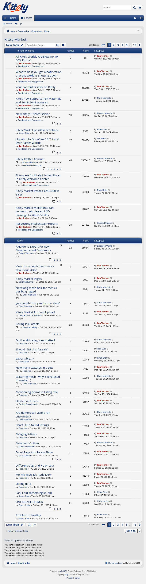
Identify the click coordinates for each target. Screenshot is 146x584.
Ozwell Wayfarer (26, 253)
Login (20, 23)
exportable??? (25, 358)
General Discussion (32, 165)
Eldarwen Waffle (104, 246)
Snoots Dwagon (104, 223)
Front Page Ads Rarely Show (34, 452)
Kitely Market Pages (29, 279)
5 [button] (127, 45)
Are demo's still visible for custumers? (33, 414)
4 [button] (122, 45)
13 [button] (134, 45)
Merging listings (26, 434)
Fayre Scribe (24, 505)
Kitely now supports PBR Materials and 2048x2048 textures (38, 100)
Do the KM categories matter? (35, 340)
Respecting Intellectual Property (37, 223)
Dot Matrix (102, 138)
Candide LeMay (30, 327)
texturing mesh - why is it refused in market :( (38, 378)
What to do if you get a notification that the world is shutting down (38, 73)
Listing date (23, 483)
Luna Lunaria (25, 455)
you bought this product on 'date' (38, 303)
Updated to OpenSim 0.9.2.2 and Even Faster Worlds (37, 141)
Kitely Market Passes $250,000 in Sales (37, 192)
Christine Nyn (103, 501)
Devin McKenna (26, 282)
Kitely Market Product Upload (35, 312)
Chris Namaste (104, 98)
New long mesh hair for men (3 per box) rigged (36, 289)
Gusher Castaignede (28, 404)
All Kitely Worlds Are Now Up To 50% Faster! (37, 58)
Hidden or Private (27, 401)
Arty (66, 575)
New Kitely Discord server (33, 114)
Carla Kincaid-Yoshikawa (30, 315)
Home (13, 18)
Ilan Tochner (25, 63)
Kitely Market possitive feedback (37, 130)
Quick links (6, 19)
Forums (28, 18)
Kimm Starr (24, 133)
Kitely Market (15, 39)
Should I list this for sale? (32, 349)
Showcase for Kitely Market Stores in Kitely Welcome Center (38, 177)
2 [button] (113, 45)
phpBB (63, 571)
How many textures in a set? (34, 367)
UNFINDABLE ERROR (29, 502)
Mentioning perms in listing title (37, 392)
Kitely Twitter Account (30, 159)
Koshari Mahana (104, 113)
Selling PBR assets (28, 324)
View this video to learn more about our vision (35, 268)
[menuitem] (135, 18)
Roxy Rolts (102, 190)
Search (9, 23)
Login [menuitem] (142, 19)
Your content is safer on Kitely (35, 87)
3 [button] (118, 45)
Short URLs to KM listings (32, 425)
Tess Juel (23, 343)
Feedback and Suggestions (30, 66)
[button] (103, 45)
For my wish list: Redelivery (34, 474)
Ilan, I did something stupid (34, 493)
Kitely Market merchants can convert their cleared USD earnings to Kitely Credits (35, 211)
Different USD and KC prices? (35, 465)
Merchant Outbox (27, 443)
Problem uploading (28, 515)
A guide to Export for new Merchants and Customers (33, 248)
